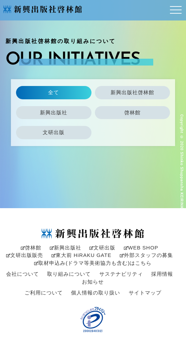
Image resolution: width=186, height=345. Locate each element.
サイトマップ (145, 293)
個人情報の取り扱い (95, 293)
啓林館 (132, 112)
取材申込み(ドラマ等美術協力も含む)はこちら (93, 263)
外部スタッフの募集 (146, 255)
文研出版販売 (24, 255)
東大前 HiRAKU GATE (82, 255)
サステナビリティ (121, 274)
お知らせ (93, 282)
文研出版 (54, 132)
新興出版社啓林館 (132, 92)
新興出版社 (53, 112)
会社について (22, 274)
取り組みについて (69, 274)
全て (53, 92)
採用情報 (162, 274)
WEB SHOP (141, 247)
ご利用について (44, 293)
